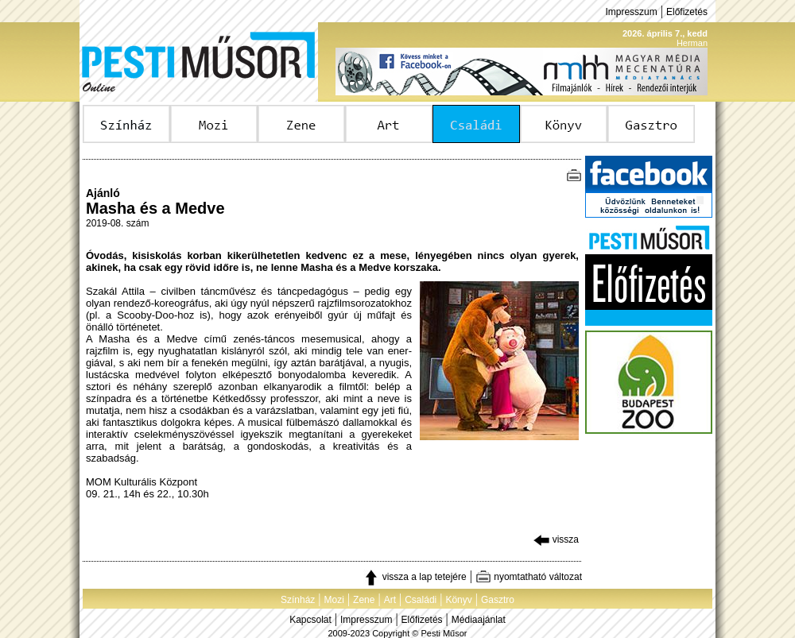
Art (390, 599)
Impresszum (631, 11)
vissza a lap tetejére (414, 576)
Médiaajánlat (479, 619)
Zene (363, 599)
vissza (556, 539)
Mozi (334, 599)
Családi (420, 599)
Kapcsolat (310, 619)
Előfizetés (687, 11)
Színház (298, 599)
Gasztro (497, 599)
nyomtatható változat (528, 576)
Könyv (458, 599)
